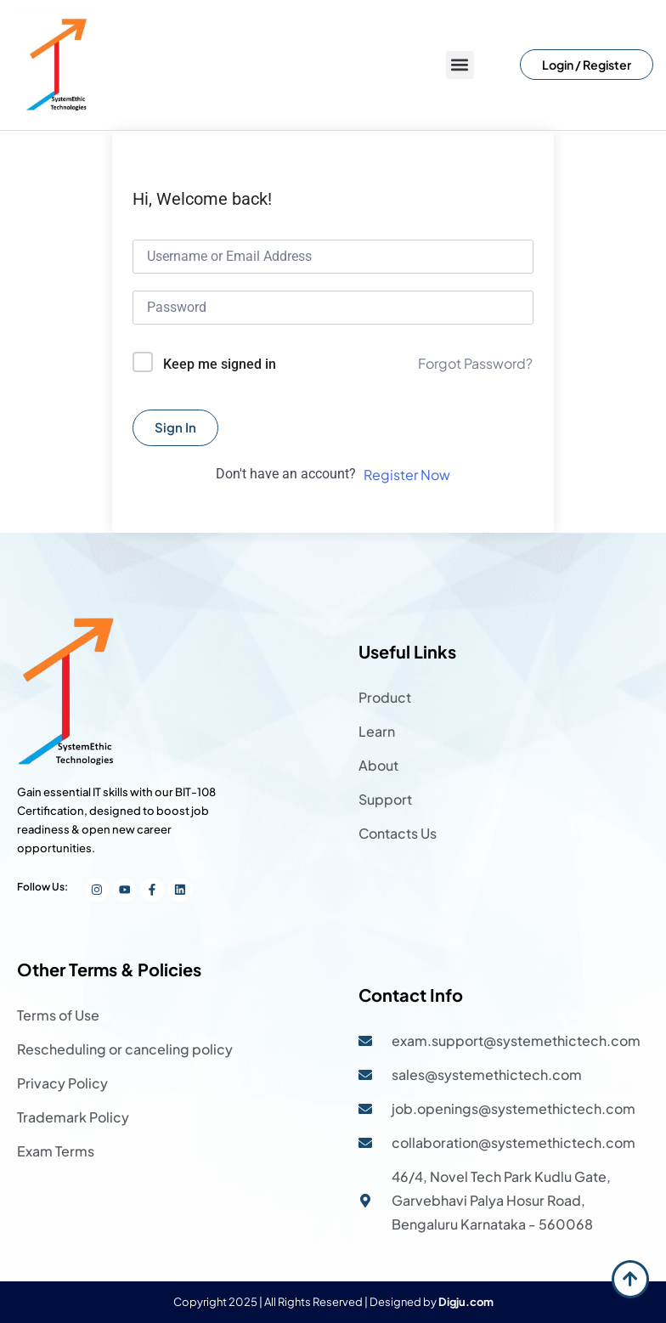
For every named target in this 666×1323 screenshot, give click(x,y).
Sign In (175, 427)
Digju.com (466, 1302)
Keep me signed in (219, 364)
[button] (460, 65)
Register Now (407, 474)
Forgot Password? (475, 363)
